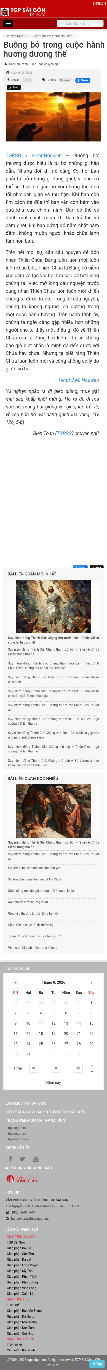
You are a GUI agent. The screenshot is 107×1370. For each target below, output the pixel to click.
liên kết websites (21, 1229)
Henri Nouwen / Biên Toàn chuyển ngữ (34, 64)
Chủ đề (15, 80)
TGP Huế (13, 1305)
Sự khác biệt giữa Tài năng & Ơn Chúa (34, 879)
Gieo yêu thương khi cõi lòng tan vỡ (33, 913)
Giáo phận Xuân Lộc (21, 1294)
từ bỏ (28, 80)
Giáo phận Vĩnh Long (21, 1288)
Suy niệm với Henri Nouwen (52, 36)
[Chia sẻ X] (14, 87)
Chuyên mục (14, 36)
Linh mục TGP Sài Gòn (26, 1103)
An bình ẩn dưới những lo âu (28, 902)
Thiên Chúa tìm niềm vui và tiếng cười (34, 936)
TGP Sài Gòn (16, 1242)
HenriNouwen (47, 155)
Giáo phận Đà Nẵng (20, 1316)
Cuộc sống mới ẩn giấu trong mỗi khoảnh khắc (41, 891)
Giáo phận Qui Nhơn (21, 1333)
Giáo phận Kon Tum (21, 1328)
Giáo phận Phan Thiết (22, 1276)
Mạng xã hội (17, 1147)
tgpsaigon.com (18, 1133)
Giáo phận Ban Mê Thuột (24, 1311)
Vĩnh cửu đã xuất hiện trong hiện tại (33, 947)
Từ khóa (51, 80)
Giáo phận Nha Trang (22, 1322)
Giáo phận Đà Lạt (19, 1259)
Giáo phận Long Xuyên (23, 1265)
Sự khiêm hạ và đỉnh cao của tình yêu (34, 868)
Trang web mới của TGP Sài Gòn (35, 1120)
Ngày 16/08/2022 (21, 72)
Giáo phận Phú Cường (22, 1282)
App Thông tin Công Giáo (28, 1168)
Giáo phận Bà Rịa (19, 1248)
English (99, 3)
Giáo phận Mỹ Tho (20, 1271)
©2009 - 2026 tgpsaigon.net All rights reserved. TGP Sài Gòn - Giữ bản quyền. (53, 1362)
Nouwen (65, 80)
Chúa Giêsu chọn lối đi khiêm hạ (31, 925)
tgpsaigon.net (18, 1128)
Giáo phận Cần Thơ (20, 1254)
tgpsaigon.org (18, 1139)
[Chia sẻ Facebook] (82, 80)
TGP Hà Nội (15, 1345)
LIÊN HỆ (12, 1193)
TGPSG (13, 155)
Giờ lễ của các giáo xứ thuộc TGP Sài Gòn (45, 1112)
